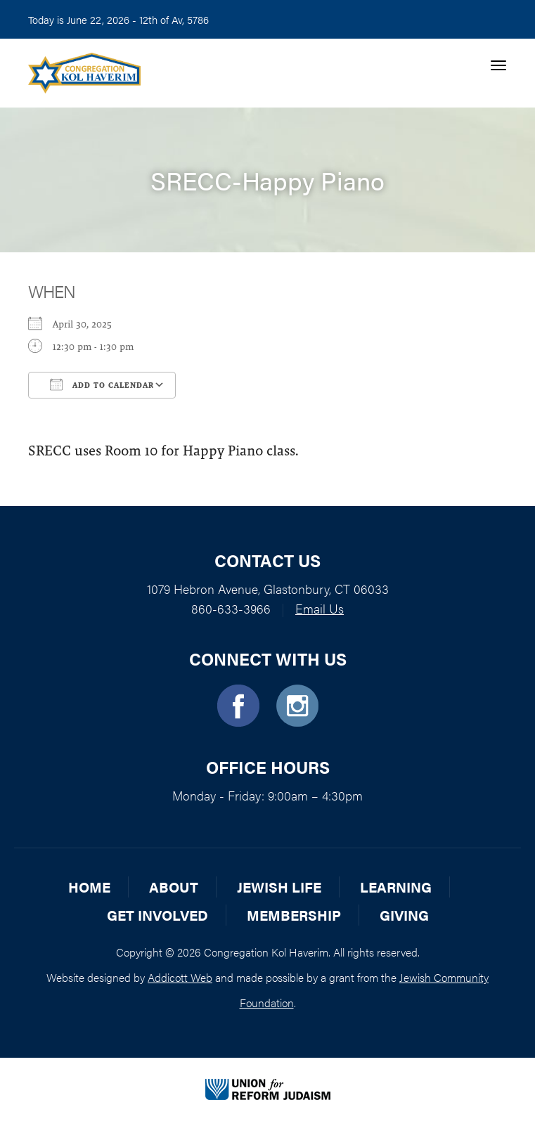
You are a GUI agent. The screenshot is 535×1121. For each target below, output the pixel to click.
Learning (396, 886)
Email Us (319, 608)
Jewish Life (279, 886)
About (173, 886)
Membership (294, 915)
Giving (404, 915)
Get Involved (157, 915)
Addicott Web (180, 977)
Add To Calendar (102, 384)
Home (89, 886)
